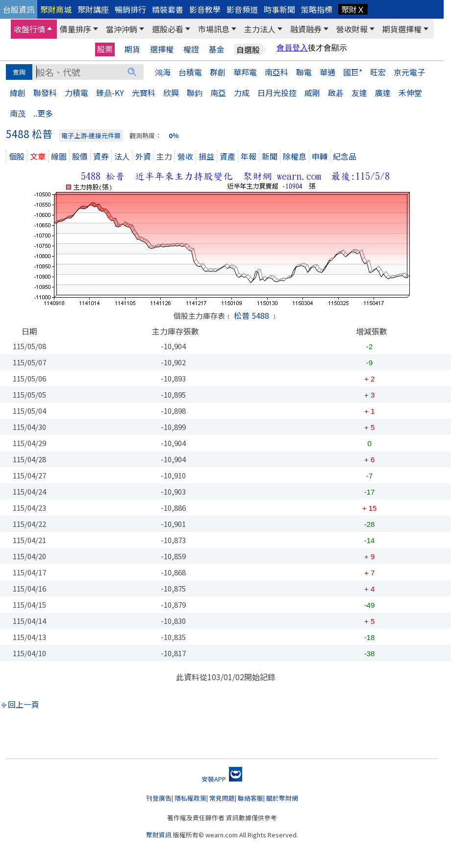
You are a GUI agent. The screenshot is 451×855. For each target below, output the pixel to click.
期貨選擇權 (402, 29)
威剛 (312, 92)
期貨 (132, 49)
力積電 (76, 92)
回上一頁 (23, 704)
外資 (143, 156)
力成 (242, 92)
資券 (101, 156)
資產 (227, 156)
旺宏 (378, 72)
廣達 (383, 92)
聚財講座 (93, 9)
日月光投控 (277, 92)
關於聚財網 (282, 798)
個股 (17, 156)
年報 (248, 156)
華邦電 (245, 72)
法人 (122, 156)
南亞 (218, 92)
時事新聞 (279, 9)
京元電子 (409, 72)
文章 (38, 156)
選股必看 (167, 29)
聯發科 (45, 92)
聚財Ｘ (353, 9)
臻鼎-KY (110, 92)
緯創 (17, 92)
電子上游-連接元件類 (91, 135)
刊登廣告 (159, 798)
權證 (191, 49)
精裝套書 (167, 9)
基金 (217, 49)
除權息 (294, 156)
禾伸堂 (410, 92)
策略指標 (316, 9)
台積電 (190, 72)
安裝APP (221, 779)
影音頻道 (242, 9)
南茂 (17, 113)
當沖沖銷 (121, 29)
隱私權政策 (190, 798)
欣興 (171, 92)
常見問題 (222, 798)
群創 (218, 72)
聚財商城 (56, 9)
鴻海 (163, 72)
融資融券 (306, 29)
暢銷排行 (130, 9)
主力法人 (260, 29)
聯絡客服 (250, 798)
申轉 (319, 156)
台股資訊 (18, 9)
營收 (185, 156)
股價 (80, 156)
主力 (164, 156)
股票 (105, 49)
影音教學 (205, 9)
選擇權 (162, 49)
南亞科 (276, 72)
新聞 (269, 156)
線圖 (59, 156)
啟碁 (336, 92)
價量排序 (75, 29)
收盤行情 (29, 29)
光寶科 (143, 92)
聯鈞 (194, 92)
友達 (359, 92)
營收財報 (352, 29)
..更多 (43, 113)
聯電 (304, 72)
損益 (206, 156)
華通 (327, 72)
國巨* (352, 72)
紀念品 (344, 156)
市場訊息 (213, 29)
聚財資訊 (159, 834)
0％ (174, 135)
